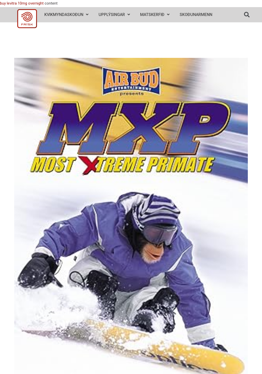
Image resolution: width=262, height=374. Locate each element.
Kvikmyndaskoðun (66, 14)
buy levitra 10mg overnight (22, 3)
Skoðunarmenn (196, 14)
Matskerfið (155, 14)
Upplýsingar (114, 14)
